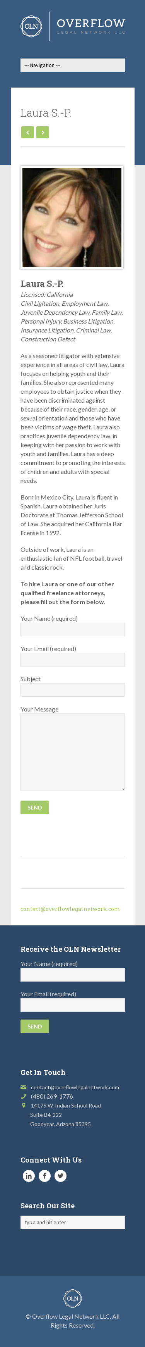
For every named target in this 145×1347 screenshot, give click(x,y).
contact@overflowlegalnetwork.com (70, 909)
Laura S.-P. (41, 283)
